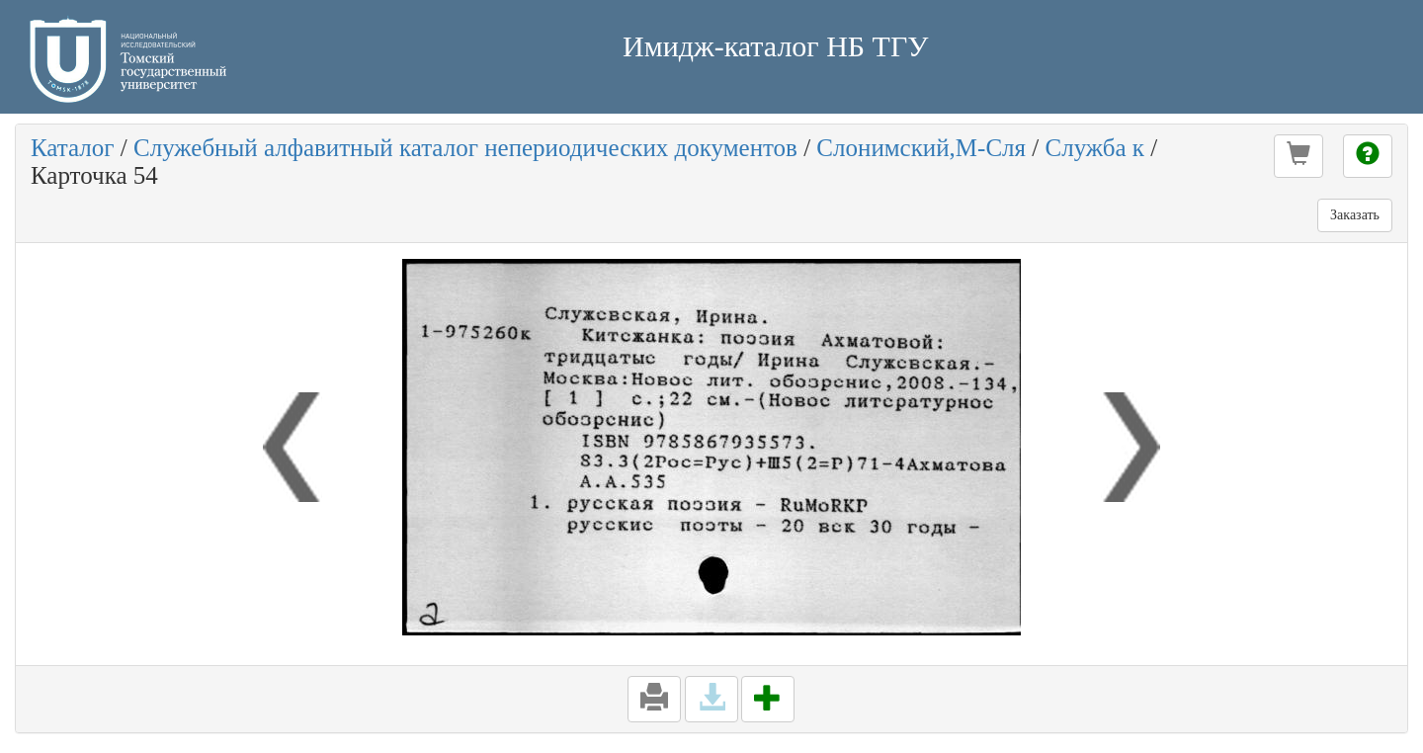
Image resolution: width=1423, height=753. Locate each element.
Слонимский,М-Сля (921, 147)
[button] (1298, 156)
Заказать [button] (1355, 215)
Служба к (1095, 147)
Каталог (73, 147)
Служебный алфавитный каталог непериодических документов (465, 147)
